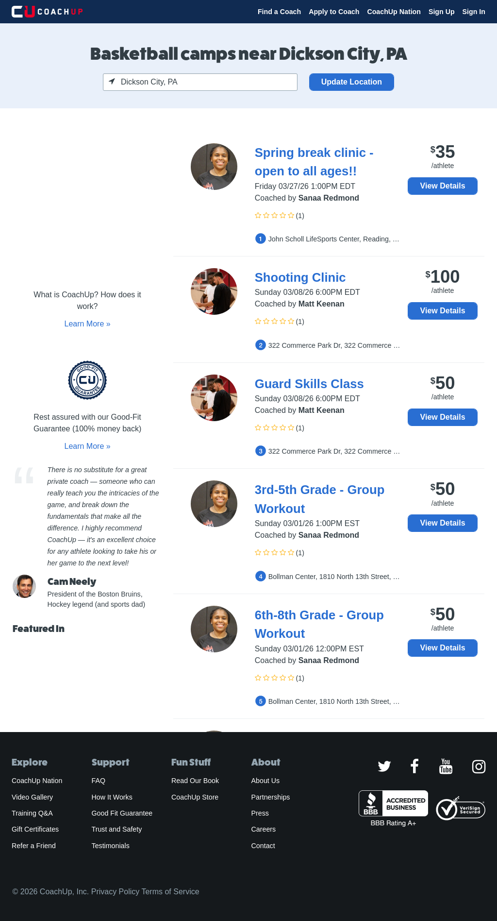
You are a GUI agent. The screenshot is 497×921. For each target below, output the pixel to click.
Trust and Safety (117, 829)
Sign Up (442, 12)
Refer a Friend (34, 846)
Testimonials (111, 846)
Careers (263, 829)
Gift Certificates (35, 829)
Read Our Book (195, 781)
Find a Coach (279, 12)
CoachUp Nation (394, 12)
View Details (442, 186)
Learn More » (87, 324)
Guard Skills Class (309, 384)
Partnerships (270, 797)
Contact (263, 846)
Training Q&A (32, 813)
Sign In (474, 12)
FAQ (98, 781)
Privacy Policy (115, 891)
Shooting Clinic (300, 277)
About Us (265, 781)
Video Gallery (32, 797)
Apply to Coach (334, 12)
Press (260, 813)
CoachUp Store (194, 797)
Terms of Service (170, 891)
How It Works (112, 797)
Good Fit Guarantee (122, 813)
